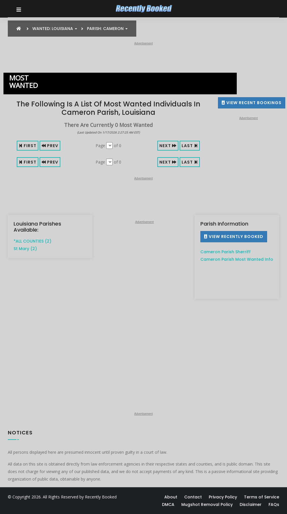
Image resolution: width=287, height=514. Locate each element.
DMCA (168, 504)
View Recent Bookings (252, 103)
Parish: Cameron (107, 28)
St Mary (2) (25, 249)
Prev (50, 146)
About (170, 497)
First (27, 146)
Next (167, 146)
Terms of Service (261, 497)
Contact (193, 497)
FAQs (274, 504)
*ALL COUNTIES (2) (32, 241)
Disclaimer (251, 504)
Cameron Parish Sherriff (225, 252)
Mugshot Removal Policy (207, 504)
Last (190, 146)
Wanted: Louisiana (54, 28)
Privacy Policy (223, 497)
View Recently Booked (233, 236)
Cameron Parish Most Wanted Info (236, 259)
